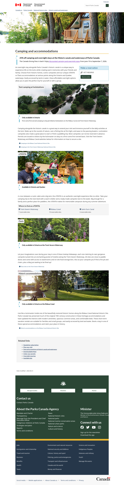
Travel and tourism (23, 453)
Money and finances (55, 469)
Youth (81, 457)
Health (19, 465)
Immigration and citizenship (26, 449)
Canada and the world (55, 465)
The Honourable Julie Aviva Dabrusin (95, 415)
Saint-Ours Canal (87, 209)
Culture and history (55, 429)
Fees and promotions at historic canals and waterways (40, 349)
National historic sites (40, 10)
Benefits (19, 461)
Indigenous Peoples (86, 449)
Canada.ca (19, 10)
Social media (21, 480)
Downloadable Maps (29, 351)
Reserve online (86, 77)
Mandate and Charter (25, 413)
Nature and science (55, 426)
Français (106, 2)
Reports (20, 428)
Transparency (22, 416)
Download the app (87, 435)
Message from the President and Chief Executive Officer (31, 419)
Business (20, 457)
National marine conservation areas (61, 421)
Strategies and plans (24, 425)
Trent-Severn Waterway (28, 209)
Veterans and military (86, 453)
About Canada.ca (51, 480)
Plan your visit (27, 347)
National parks (53, 418)
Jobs (18, 445)
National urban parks (56, 424)
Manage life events (85, 461)
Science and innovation (87, 445)
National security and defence (58, 449)
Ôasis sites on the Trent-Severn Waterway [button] (31, 266)
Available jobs (27, 358)
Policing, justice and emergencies (59, 457)
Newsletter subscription (31, 345)
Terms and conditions (25, 431)
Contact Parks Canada (25, 402)
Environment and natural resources (60, 445)
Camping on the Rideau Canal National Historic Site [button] (34, 143)
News (50, 413)
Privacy (81, 480)
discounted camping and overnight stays (64, 61)
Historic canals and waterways (58, 10)
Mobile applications (35, 480)
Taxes (19, 469)
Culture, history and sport (57, 453)
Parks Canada (28, 10)
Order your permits (29, 354)
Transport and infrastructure (58, 461)
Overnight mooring (29, 356)
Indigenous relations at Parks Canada (31, 423)
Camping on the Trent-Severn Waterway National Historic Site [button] (37, 147)
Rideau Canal (55, 209)
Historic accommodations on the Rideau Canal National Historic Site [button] (39, 328)
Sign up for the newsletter (90, 432)
